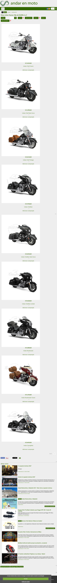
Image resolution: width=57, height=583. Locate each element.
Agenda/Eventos (5, 566)
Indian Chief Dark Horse (28, 113)
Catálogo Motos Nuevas (17, 566)
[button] (20, 458)
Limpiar (3, 17)
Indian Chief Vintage (28, 160)
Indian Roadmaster (28, 350)
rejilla (5, 12)
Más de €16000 (5, 20)
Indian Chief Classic (28, 66)
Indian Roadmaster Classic (28, 397)
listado (9, 12)
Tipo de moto (29, 17)
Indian (36, 17)
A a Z (20, 17)
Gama (43, 17)
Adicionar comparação (28, 70)
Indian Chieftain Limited (28, 304)
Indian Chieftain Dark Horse (28, 257)
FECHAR (25, 578)
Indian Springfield (28, 445)
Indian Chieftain (28, 207)
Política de (26, 581)
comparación (14, 12)
